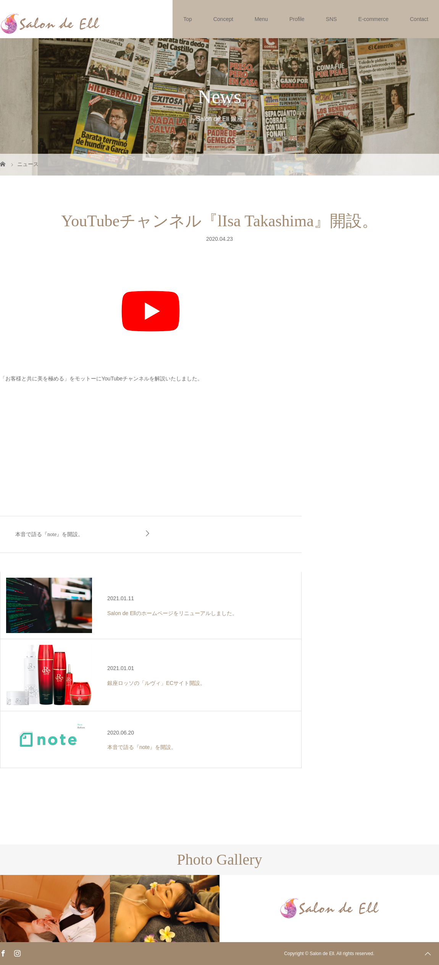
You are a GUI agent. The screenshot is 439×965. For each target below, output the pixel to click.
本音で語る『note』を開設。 (49, 534)
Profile (297, 19)
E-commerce (373, 19)
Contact (419, 19)
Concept (223, 19)
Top (187, 19)
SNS (331, 19)
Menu (261, 19)
